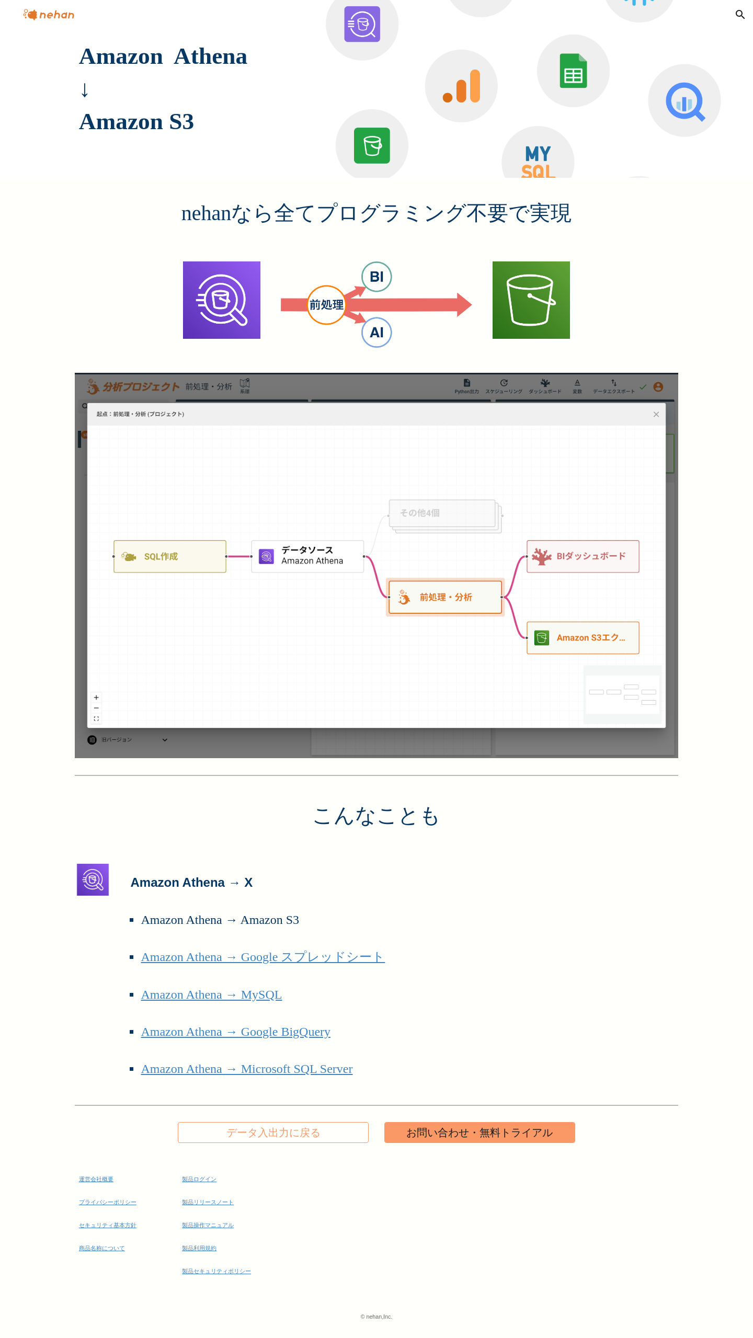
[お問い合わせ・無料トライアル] (480, 1132)
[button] (740, 14)
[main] (376, 89)
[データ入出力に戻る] (273, 1132)
